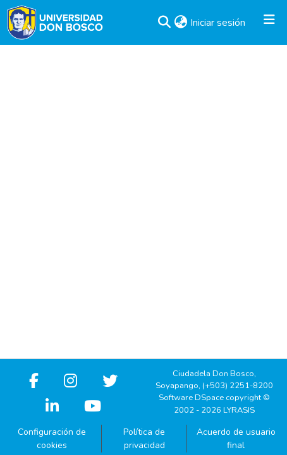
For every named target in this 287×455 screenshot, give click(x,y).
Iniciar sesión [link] (218, 23)
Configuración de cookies (52, 438)
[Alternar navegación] (269, 22)
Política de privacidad (144, 438)
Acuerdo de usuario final (236, 438)
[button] (164, 22)
